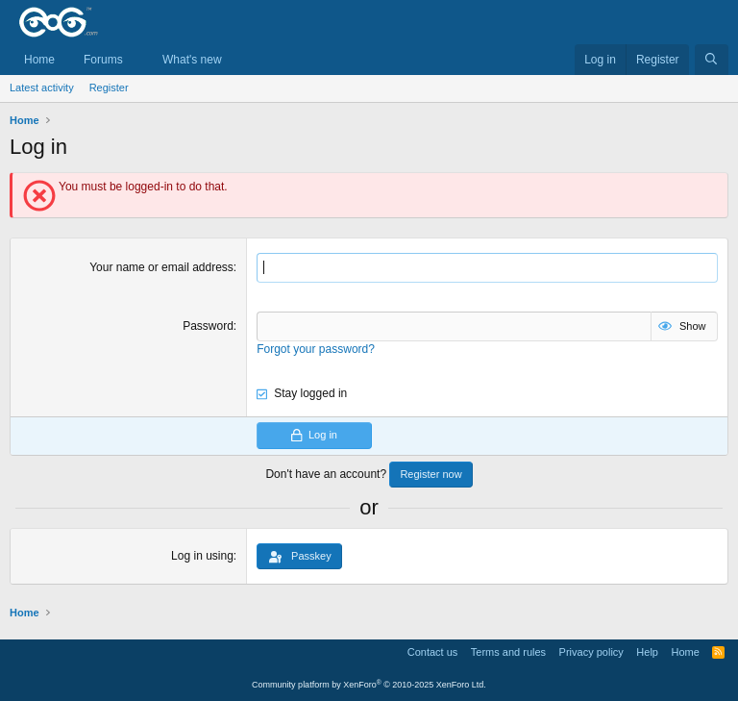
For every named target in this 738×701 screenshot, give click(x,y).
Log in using (202, 556)
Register (109, 87)
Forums (103, 59)
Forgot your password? (316, 349)
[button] (136, 60)
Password (208, 326)
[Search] (711, 60)
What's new (192, 59)
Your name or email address (161, 267)
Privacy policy (591, 652)
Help (647, 652)
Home (39, 59)
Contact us (432, 652)
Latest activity (42, 87)
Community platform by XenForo (369, 684)
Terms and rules (508, 652)
